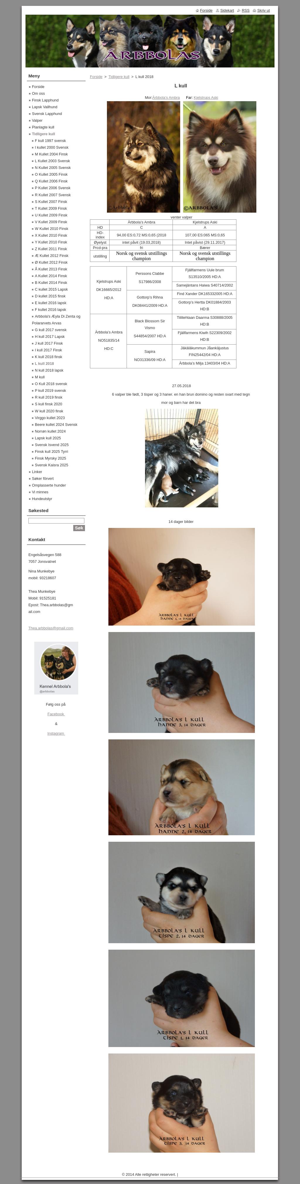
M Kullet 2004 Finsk (51, 154)
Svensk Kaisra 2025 (51, 465)
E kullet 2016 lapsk (50, 303)
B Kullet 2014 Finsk (51, 282)
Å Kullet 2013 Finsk (51, 269)
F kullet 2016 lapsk (50, 309)
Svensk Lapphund (47, 113)
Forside (96, 76)
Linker (37, 472)
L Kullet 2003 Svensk (52, 161)
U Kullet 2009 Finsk (51, 215)
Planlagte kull (43, 127)
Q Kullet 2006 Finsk (51, 181)
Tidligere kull (118, 76)
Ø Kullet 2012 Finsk (51, 262)
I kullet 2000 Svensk (52, 147)
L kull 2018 (44, 363)
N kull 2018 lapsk (49, 370)
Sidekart (227, 10)
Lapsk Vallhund (44, 107)
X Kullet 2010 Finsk (51, 235)
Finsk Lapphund (45, 100)
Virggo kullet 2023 (50, 418)
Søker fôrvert (43, 478)
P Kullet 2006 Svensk (52, 188)
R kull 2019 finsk (48, 397)
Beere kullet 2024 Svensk (56, 424)
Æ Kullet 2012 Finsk (52, 255)
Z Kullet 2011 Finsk (51, 249)
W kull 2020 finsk (49, 411)
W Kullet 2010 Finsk (51, 228)
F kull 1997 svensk (50, 140)
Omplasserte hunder (49, 485)
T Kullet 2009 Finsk (51, 208)
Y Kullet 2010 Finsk (51, 242)
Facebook (56, 714)
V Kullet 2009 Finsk (51, 222)
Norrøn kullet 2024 (50, 431)
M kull (40, 377)
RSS (245, 10)
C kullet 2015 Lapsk (51, 289)
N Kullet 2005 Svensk (53, 167)
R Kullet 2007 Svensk (53, 195)
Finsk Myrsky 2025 (50, 458)
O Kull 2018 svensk (51, 384)
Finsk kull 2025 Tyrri (51, 451)
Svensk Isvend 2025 (52, 445)
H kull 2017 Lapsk (50, 336)
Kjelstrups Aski (206, 97)
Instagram (56, 733)
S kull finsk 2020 (48, 404)
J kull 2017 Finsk (49, 343)
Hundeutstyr (42, 499)
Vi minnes (40, 492)
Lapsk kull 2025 (48, 438)
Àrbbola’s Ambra (166, 97)
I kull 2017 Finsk (48, 350)
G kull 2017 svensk (51, 330)
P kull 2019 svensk (50, 390)
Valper (37, 120)
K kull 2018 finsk (48, 357)
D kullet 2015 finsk (50, 296)
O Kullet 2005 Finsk (51, 174)
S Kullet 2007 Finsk (51, 201)
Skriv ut (263, 10)
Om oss (38, 93)
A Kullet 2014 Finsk (51, 276)
